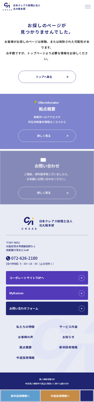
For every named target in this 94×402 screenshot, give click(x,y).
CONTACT (86, 395)
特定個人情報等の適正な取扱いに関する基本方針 (47, 383)
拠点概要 (25, 347)
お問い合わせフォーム (23, 308)
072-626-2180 (24, 258)
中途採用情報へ (60, 396)
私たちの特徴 (25, 326)
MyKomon (16, 293)
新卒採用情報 (68, 347)
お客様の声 (25, 337)
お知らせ (68, 337)
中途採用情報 (25, 357)
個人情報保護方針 (47, 379)
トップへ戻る (44, 77)
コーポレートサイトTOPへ (26, 278)
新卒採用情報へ (20, 396)
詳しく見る (44, 136)
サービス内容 (68, 326)
